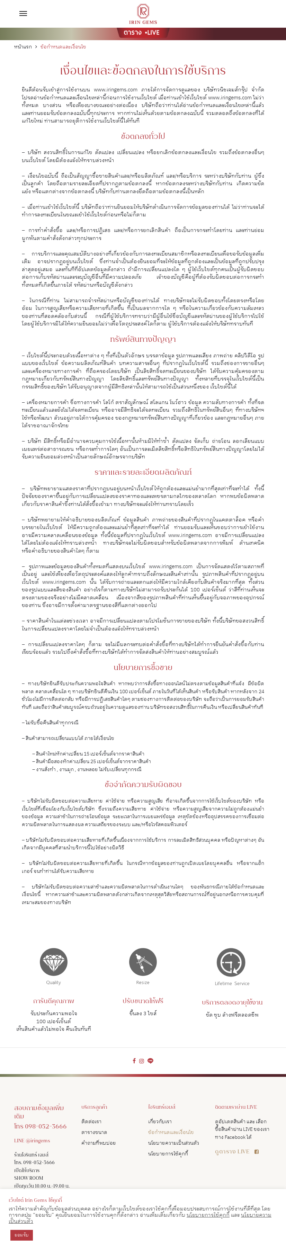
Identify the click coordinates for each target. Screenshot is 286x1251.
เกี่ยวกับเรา (160, 1122)
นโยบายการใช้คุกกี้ (168, 1154)
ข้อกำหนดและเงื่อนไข (171, 1132)
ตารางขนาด (94, 1132)
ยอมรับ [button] (22, 1235)
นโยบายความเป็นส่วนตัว (173, 1143)
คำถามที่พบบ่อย (98, 1143)
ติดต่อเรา (91, 1122)
